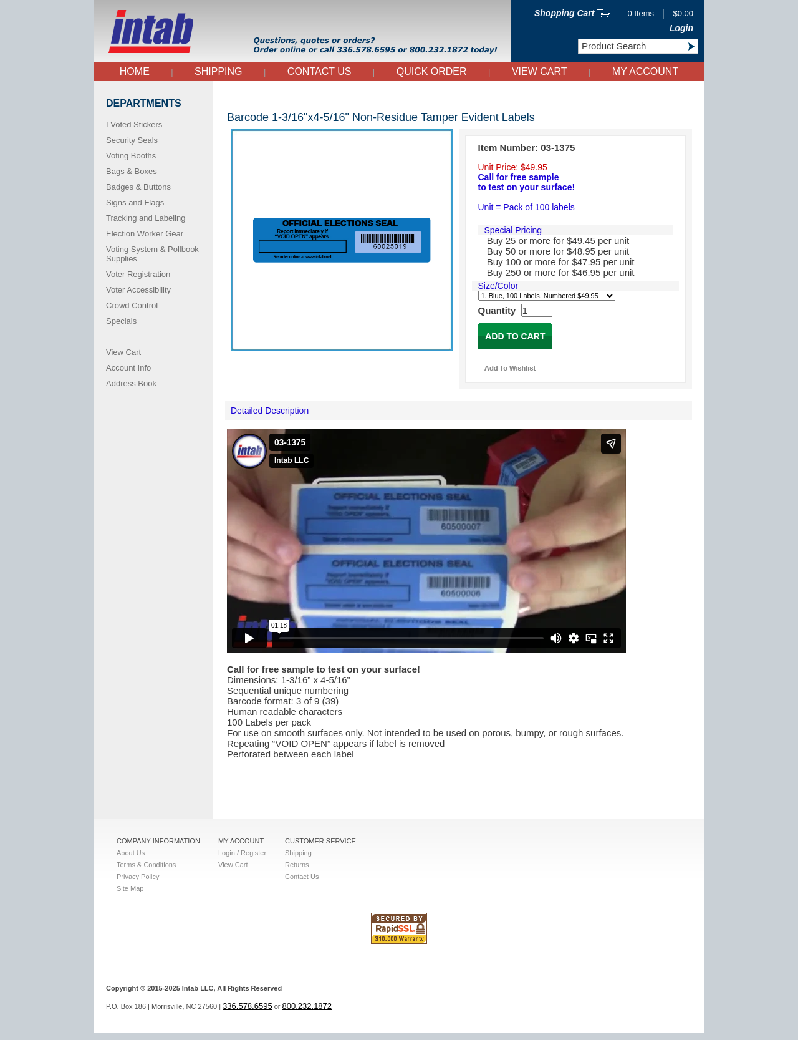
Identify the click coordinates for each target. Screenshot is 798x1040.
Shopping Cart (564, 13)
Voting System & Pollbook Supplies (152, 254)
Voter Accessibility (138, 289)
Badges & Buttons (138, 187)
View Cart (539, 71)
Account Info (128, 367)
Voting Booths (131, 155)
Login (681, 28)
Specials (121, 321)
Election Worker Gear (144, 233)
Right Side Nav (231, 95)
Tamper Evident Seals (237, 95)
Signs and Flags (135, 202)
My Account (645, 71)
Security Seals (132, 140)
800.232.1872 (307, 1013)
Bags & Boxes (131, 171)
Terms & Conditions (146, 864)
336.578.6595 (247, 1013)
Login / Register (242, 853)
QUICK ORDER (432, 71)
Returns (297, 864)
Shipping (218, 71)
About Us (131, 853)
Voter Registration (138, 274)
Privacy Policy (138, 876)
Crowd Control (132, 305)
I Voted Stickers (134, 124)
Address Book (131, 383)
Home (135, 71)
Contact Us (319, 71)
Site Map (130, 888)
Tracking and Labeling (145, 218)
